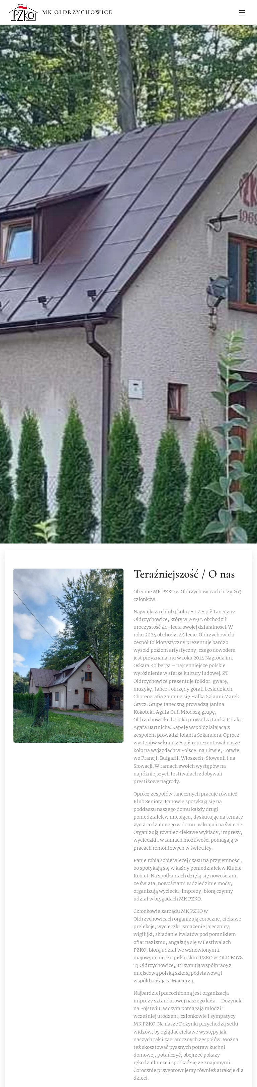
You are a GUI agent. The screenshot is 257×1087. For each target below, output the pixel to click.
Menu (242, 12)
